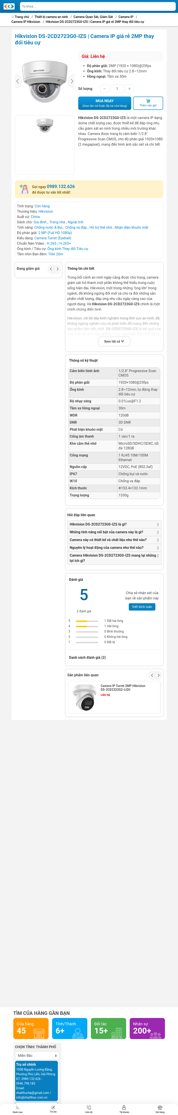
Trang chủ (21, 17)
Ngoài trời (75, 222)
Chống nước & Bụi (48, 227)
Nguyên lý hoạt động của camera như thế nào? (107, 548)
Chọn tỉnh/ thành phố (35, 1047)
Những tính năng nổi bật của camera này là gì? (106, 532)
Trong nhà (57, 222)
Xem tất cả (114, 341)
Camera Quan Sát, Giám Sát (93, 17)
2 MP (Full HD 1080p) (55, 233)
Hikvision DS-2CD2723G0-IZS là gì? (98, 524)
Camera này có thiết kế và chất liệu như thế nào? (108, 540)
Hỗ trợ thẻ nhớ (101, 227)
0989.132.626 (61, 186)
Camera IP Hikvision (26, 22)
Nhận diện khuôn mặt (131, 227)
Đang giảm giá (28, 268)
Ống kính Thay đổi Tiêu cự (67, 249)
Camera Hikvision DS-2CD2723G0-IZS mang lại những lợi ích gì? (113, 558)
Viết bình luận (142, 607)
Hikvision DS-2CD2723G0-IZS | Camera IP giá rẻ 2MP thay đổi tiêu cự (95, 22)
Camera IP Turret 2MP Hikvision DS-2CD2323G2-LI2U (123, 687)
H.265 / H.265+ (59, 243)
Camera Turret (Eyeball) (52, 238)
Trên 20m (55, 254)
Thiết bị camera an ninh (51, 17)
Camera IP (126, 17)
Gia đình (40, 222)
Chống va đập (76, 227)
